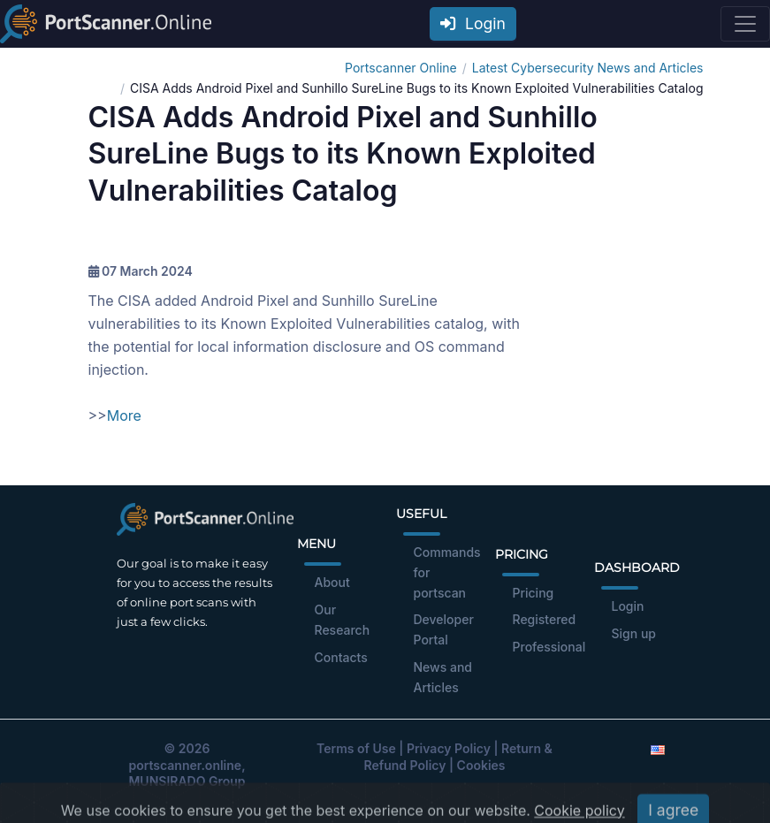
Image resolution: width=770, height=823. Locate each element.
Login (473, 23)
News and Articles (443, 677)
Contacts (341, 657)
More (124, 415)
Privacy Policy (449, 748)
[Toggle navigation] (745, 24)
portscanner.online (184, 765)
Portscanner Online (401, 67)
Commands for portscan (447, 572)
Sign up (634, 633)
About (332, 582)
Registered (544, 619)
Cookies (481, 765)
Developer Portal (444, 629)
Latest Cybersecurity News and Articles (588, 67)
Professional (549, 646)
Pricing (533, 592)
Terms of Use (356, 748)
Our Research (342, 619)
